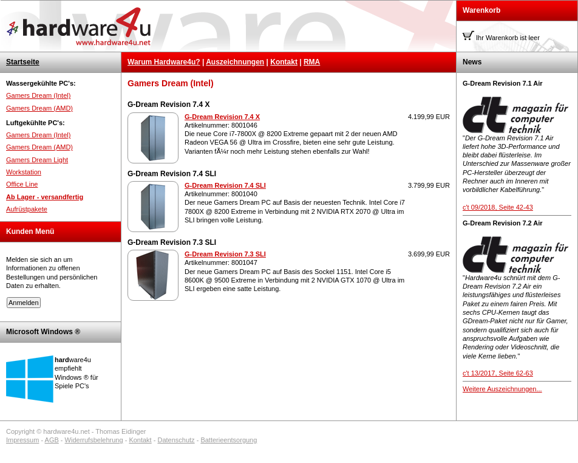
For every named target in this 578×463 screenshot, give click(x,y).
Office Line (22, 184)
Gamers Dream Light (37, 159)
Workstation (23, 172)
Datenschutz (175, 440)
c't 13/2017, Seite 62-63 (498, 373)
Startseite (22, 62)
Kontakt (284, 62)
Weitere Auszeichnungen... (502, 389)
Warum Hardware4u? (163, 62)
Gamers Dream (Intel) (38, 95)
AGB (52, 440)
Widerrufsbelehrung (94, 440)
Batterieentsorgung (228, 440)
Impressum (22, 440)
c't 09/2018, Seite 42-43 (498, 207)
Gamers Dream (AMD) (39, 108)
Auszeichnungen (235, 62)
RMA (312, 62)
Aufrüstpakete (26, 209)
